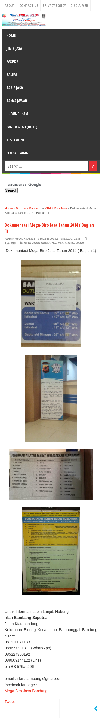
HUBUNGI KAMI (17, 113)
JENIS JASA (14, 48)
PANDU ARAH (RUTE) (21, 126)
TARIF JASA (14, 87)
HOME (11, 35)
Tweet (10, 701)
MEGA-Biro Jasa (71, 242)
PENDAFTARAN (17, 153)
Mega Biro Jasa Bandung (26, 691)
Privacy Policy (54, 5)
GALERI (11, 74)
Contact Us (28, 5)
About (10, 5)
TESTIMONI (15, 139)
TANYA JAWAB (16, 100)
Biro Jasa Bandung (40, 242)
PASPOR (12, 61)
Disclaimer (79, 5)
